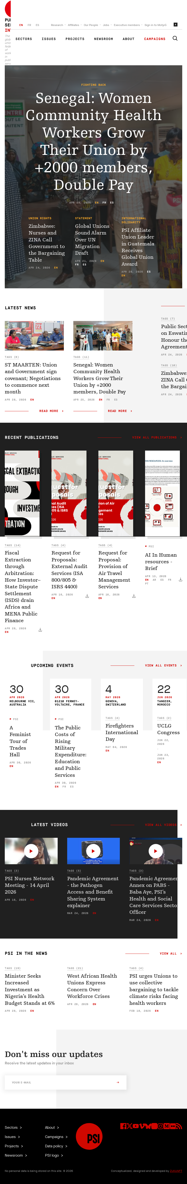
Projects (75, 39)
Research (57, 25)
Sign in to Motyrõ (156, 25)
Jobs (106, 25)
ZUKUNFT (176, 1171)
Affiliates (73, 25)
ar (154, 580)
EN (21, 25)
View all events (161, 666)
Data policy (54, 1145)
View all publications (154, 438)
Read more (49, 411)
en (96, 202)
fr (104, 202)
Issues (49, 39)
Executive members (127, 25)
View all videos (161, 825)
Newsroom (103, 39)
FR (29, 25)
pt (147, 583)
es (112, 202)
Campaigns (155, 39)
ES (37, 25)
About (129, 39)
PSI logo (52, 1155)
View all (168, 954)
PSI (150, 546)
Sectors (23, 39)
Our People (91, 25)
